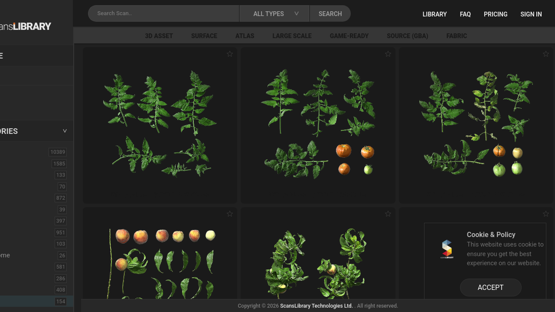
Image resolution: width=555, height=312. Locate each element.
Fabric (499, 35)
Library (435, 14)
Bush (18, 198)
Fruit (19, 301)
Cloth (18, 209)
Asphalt (22, 175)
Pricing (496, 14)
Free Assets (28, 106)
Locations (25, 76)
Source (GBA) (449, 35)
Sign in (531, 14)
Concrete (24, 220)
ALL (17, 152)
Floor (18, 278)
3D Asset (202, 35)
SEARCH (381, 13)
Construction (30, 232)
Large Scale (334, 35)
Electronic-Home (35, 255)
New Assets (28, 94)
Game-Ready (391, 35)
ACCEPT (491, 287)
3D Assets (26, 163)
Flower (21, 289)
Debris (20, 243)
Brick (18, 186)
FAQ (465, 14)
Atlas (287, 35)
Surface (247, 35)
